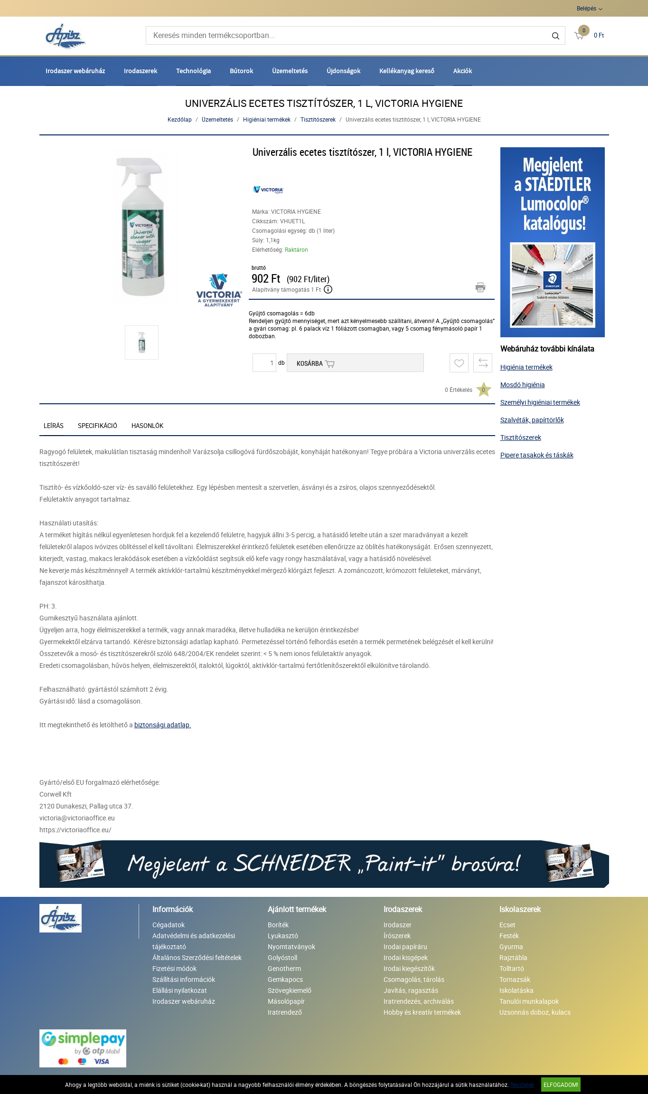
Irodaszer (398, 924)
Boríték (278, 924)
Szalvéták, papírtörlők (532, 419)
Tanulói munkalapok (529, 1001)
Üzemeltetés (290, 71)
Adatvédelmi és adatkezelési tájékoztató (193, 941)
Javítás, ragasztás (411, 990)
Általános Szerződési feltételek (197, 957)
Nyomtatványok (291, 946)
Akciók (462, 71)
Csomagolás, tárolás (414, 979)
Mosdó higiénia (522, 384)
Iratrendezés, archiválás (419, 1001)
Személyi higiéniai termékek (540, 402)
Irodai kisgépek (406, 957)
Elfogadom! (561, 1084)
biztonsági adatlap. (162, 724)
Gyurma (511, 946)
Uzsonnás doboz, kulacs (535, 1012)
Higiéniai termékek (267, 119)
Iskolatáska (516, 990)
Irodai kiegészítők (409, 968)
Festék (509, 935)
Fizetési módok (174, 968)
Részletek (522, 1084)
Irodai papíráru (405, 946)
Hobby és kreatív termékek (422, 1012)
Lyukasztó (283, 935)
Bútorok (241, 71)
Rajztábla (513, 957)
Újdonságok (343, 71)
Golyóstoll (282, 957)
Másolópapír (286, 1001)
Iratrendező (285, 1012)
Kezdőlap (180, 119)
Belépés (586, 8)
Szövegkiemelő (289, 990)
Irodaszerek (140, 71)
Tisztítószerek (318, 119)
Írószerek (397, 935)
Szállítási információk (183, 979)
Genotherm (284, 968)
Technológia (193, 71)
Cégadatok (168, 924)
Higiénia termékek (526, 366)
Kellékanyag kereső (406, 71)
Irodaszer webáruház (75, 71)
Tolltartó (511, 968)
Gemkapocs (285, 979)
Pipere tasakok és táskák (536, 454)
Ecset (507, 924)
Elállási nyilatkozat (179, 990)
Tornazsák (514, 979)
